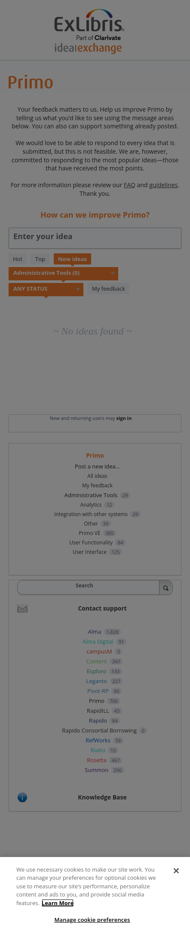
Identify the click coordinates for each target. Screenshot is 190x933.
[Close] (176, 870)
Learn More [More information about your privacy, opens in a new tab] (58, 903)
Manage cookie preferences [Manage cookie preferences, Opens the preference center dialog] (92, 920)
